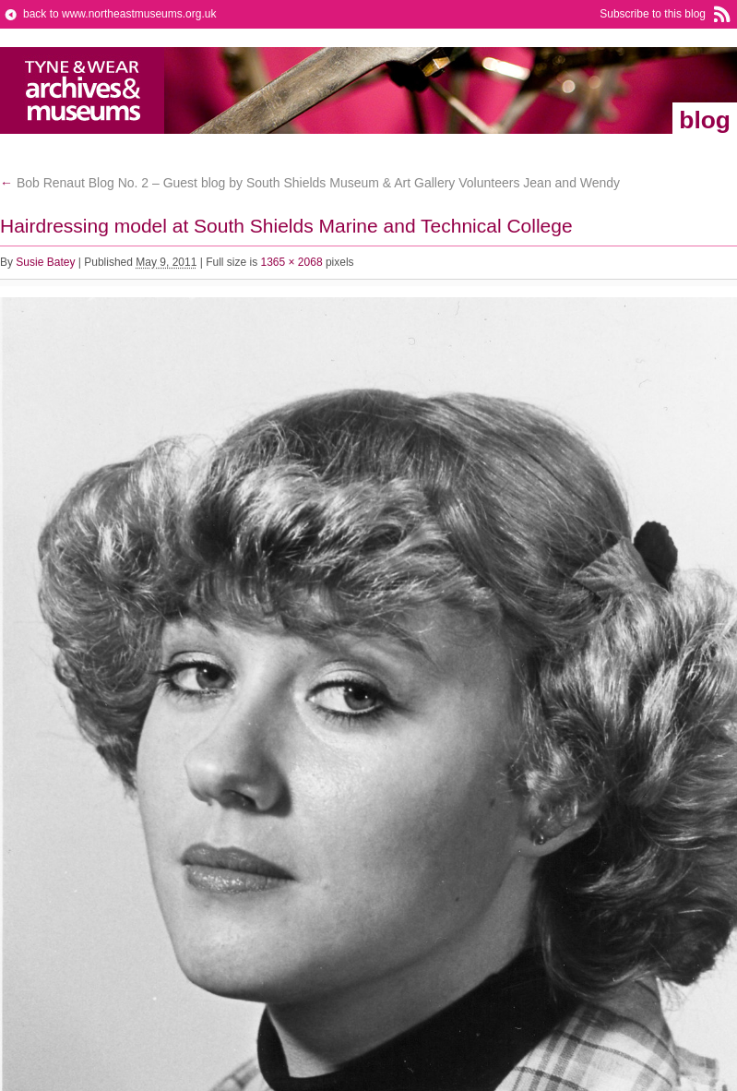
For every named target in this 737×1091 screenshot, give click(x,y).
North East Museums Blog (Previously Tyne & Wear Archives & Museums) (82, 90)
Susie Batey (45, 262)
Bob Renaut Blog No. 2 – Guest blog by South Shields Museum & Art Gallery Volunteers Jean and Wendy (310, 182)
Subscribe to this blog (653, 13)
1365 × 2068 (291, 262)
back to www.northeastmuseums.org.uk (119, 13)
